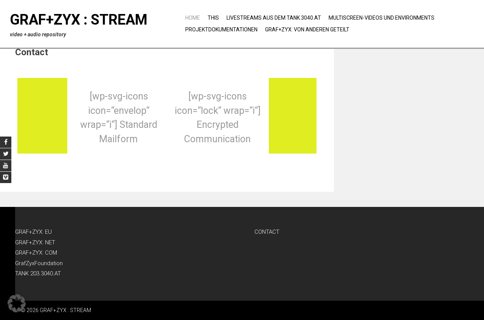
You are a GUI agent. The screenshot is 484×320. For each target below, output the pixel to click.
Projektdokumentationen (221, 29)
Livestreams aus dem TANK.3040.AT (273, 18)
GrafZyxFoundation (39, 263)
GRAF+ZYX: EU (33, 231)
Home (192, 18)
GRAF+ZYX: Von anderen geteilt (307, 29)
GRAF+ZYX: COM (36, 252)
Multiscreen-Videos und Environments (381, 18)
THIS (213, 18)
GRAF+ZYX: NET (35, 242)
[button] (16, 303)
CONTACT (266, 231)
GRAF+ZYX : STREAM (78, 19)
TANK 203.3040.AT (38, 273)
